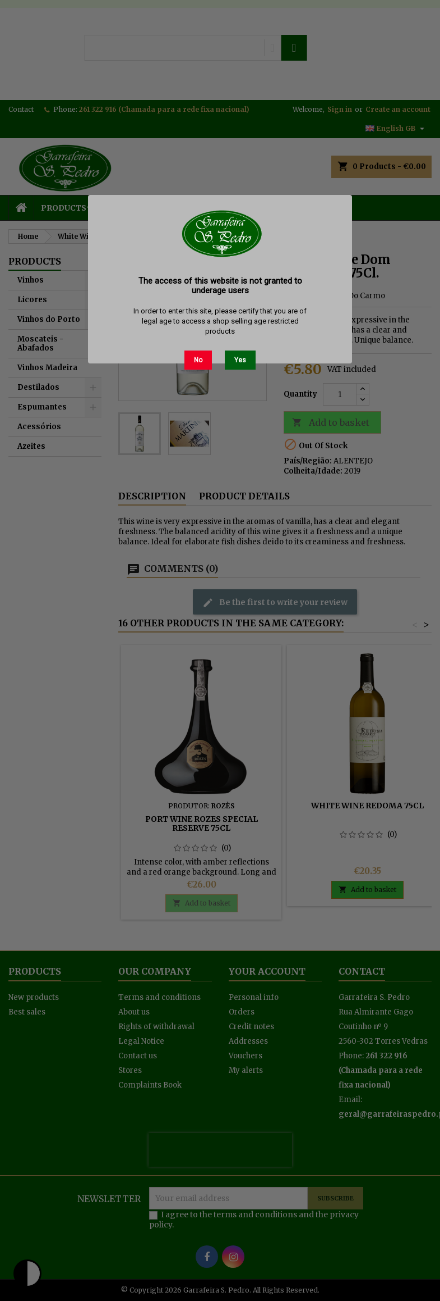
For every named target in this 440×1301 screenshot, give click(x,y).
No (198, 360)
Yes (240, 360)
